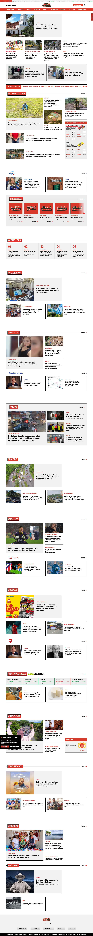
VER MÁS (19, 221)
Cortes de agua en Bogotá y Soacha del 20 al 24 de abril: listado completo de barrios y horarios (46, 253)
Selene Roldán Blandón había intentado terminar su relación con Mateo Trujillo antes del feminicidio (62, 254)
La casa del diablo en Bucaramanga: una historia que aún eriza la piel (33, 903)
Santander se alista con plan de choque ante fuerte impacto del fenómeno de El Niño (24, 123)
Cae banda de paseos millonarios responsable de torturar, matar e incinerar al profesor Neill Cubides (75, 427)
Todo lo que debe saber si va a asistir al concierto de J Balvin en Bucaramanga (47, 783)
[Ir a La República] (10, 641)
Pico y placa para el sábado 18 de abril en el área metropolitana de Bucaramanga (33, 56)
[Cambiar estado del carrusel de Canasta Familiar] (10, 1)
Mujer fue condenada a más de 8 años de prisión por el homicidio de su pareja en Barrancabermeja (41, 138)
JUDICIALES (20, 9)
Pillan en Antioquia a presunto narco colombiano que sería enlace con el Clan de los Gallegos (14, 254)
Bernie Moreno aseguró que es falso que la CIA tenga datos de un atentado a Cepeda (32, 383)
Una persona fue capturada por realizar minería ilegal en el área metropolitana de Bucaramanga (53, 352)
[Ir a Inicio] (46, 5)
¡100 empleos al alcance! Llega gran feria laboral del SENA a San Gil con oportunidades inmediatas (75, 44)
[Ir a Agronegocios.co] (36, 673)
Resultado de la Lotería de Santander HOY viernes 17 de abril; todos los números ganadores (46, 607)
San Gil (79, 86)
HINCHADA (37, 9)
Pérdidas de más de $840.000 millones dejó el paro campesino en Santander (74, 628)
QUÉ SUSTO (72, 9)
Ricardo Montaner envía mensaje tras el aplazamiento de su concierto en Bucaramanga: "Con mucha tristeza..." (22, 747)
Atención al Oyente (45, 934)
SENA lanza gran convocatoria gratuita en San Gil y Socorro (54, 858)
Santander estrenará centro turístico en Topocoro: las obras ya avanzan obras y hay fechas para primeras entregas (54, 846)
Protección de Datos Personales (58, 934)
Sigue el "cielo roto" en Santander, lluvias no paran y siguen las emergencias (74, 115)
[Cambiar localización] (78, 5)
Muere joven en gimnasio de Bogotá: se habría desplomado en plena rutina (30, 253)
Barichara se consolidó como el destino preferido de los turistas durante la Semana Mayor (53, 736)
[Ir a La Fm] (11, 173)
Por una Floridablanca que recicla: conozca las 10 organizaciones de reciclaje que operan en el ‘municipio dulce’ (74, 311)
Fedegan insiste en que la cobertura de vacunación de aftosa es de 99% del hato (32, 694)
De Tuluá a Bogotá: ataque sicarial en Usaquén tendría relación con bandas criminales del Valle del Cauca (24, 437)
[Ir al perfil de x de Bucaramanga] (46, 923)
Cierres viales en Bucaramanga (65, 86)
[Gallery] (46, 212)
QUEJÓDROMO (10, 9)
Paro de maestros (48, 86)
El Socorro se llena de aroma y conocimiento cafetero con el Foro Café (73, 804)
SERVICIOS (63, 9)
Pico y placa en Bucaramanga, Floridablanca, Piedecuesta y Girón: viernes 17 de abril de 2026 (33, 497)
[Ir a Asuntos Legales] (16, 373)
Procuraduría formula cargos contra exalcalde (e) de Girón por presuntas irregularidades (73, 55)
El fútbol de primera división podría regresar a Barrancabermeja (53, 550)
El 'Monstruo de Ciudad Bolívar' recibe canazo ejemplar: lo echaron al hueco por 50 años (75, 416)
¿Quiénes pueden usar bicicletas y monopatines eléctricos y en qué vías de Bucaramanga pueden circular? (51, 57)
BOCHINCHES (54, 9)
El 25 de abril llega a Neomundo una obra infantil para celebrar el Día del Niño (33, 804)
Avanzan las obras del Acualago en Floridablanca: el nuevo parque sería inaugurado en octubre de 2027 (43, 154)
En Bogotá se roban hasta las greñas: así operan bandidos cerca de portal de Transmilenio (75, 439)
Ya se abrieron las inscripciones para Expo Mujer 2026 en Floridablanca (23, 856)
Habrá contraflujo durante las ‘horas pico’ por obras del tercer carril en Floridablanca (47, 476)
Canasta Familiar (5, 1)
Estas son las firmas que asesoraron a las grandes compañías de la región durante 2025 (72, 383)
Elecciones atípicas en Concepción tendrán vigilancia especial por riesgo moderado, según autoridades (32, 311)
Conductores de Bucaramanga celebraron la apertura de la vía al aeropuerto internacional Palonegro (74, 497)
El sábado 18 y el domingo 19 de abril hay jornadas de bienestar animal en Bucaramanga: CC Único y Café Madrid (52, 103)
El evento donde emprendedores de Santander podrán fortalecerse (11, 56)
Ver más (84, 93)
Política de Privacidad (33, 934)
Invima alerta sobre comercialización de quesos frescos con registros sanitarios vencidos (73, 694)
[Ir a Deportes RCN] (13, 557)
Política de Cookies (72, 934)
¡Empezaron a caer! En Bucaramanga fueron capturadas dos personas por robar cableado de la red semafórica (34, 74)
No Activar (14, 746)
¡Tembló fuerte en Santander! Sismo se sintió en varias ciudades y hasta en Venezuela (47, 27)
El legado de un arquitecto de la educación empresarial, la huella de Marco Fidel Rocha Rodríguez (73, 652)
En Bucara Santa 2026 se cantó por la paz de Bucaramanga (52, 749)
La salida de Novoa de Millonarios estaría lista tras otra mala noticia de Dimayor (73, 568)
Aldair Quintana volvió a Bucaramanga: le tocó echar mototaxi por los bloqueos (23, 549)
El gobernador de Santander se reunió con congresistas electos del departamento (47, 290)
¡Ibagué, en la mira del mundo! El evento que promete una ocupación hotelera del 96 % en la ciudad (78, 254)
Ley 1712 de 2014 (82, 934)
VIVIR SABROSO (82, 9)
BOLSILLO (45, 9)
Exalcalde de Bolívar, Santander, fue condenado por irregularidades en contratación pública (54, 365)
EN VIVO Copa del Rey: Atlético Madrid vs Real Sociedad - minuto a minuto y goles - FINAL (32, 568)
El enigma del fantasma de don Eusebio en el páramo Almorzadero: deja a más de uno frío (47, 882)
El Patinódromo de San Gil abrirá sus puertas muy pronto (53, 128)
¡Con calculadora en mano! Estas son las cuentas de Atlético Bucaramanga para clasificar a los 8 (53, 538)
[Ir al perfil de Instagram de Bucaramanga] (50, 923)
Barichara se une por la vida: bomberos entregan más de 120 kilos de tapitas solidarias (74, 73)
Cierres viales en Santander (32, 86)
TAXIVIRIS (29, 9)
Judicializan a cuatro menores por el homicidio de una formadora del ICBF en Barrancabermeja (22, 363)
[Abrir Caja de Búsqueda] (85, 5)
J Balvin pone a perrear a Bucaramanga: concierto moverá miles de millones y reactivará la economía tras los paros (32, 628)
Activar (5, 746)
